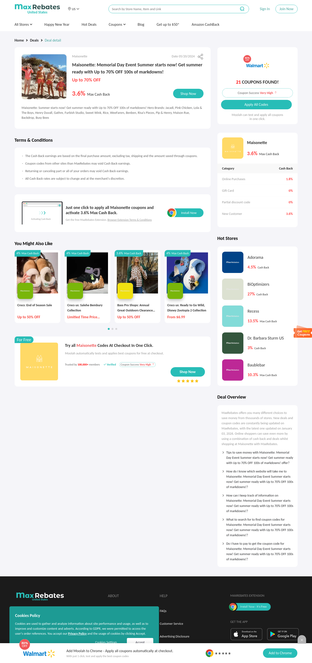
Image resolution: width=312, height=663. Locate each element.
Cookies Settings (106, 642)
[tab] (257, 456)
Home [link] (19, 40)
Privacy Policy (77, 634)
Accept (140, 642)
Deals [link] (34, 40)
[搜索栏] (169, 9)
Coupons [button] (117, 24)
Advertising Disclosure (174, 636)
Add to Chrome (280, 653)
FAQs (163, 611)
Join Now (286, 9)
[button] (73, 9)
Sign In (265, 9)
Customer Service (171, 624)
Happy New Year (56, 24)
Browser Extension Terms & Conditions (130, 219)
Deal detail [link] (53, 40)
